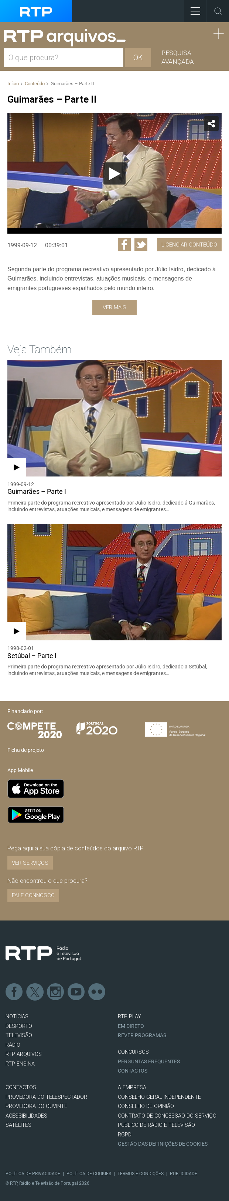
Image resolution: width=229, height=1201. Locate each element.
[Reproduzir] (114, 173)
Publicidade (183, 1173)
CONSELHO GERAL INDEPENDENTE (159, 1097)
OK (138, 57)
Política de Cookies (88, 1173)
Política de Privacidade (33, 1173)
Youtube (76, 992)
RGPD (124, 1135)
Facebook (14, 992)
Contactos (132, 1071)
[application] (114, 173)
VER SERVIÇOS (30, 863)
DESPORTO (19, 1026)
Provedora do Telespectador (46, 1097)
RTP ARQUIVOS (24, 1054)
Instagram (56, 992)
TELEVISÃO (19, 1035)
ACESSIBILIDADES (26, 1116)
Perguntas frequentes (149, 1062)
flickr (97, 992)
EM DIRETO (131, 1026)
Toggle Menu (192, 9)
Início (13, 83)
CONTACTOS (21, 1087)
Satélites (18, 1125)
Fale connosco (33, 895)
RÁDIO (13, 1045)
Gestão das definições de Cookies (163, 1144)
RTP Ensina (20, 1064)
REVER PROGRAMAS (142, 1035)
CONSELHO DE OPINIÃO (146, 1106)
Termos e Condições (140, 1173)
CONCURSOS (133, 1052)
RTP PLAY (129, 1017)
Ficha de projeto (25, 750)
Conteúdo (35, 83)
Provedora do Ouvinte (36, 1106)
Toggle (218, 11)
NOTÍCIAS (17, 1017)
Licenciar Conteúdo (189, 244)
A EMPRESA (132, 1087)
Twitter (35, 992)
